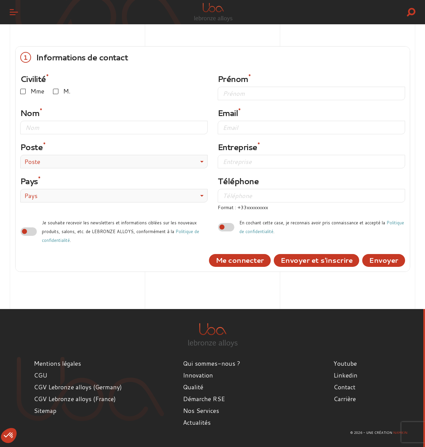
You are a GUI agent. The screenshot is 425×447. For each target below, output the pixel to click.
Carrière (345, 398)
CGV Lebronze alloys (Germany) (78, 387)
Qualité (193, 387)
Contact (344, 387)
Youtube (345, 363)
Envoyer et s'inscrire (317, 260)
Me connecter (240, 260)
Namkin (400, 432)
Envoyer (383, 260)
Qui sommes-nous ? (211, 363)
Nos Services (201, 410)
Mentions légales (57, 363)
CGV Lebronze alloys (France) (75, 398)
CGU (40, 375)
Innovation (198, 375)
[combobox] (114, 161)
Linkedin (345, 375)
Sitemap (45, 410)
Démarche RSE (204, 398)
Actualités (197, 422)
